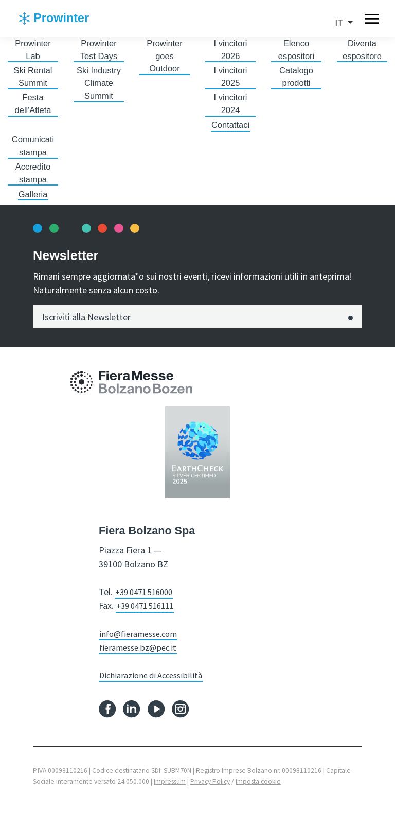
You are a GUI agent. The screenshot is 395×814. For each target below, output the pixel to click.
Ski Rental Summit (33, 79)
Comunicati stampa (33, 152)
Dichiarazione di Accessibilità (154, 684)
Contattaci (230, 130)
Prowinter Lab (32, 51)
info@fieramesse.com (142, 642)
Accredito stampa (32, 181)
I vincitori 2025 (230, 79)
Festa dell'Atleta (32, 108)
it (340, 23)
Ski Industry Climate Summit (99, 86)
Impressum (170, 790)
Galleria (33, 202)
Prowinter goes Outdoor (164, 58)
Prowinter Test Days (98, 51)
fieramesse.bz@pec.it (140, 656)
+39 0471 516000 (147, 600)
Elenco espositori (296, 51)
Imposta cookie (258, 790)
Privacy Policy (210, 790)
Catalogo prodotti (296, 79)
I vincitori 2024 (230, 108)
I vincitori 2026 (230, 51)
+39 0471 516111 (148, 614)
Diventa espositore (361, 51)
